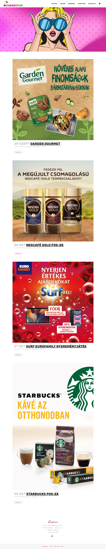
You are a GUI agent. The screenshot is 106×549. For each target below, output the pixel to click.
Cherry (28, 349)
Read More (18, 152)
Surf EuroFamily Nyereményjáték (56, 346)
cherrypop (29, 146)
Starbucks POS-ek (42, 494)
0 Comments (36, 146)
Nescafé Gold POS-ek (45, 245)
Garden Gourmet (45, 144)
